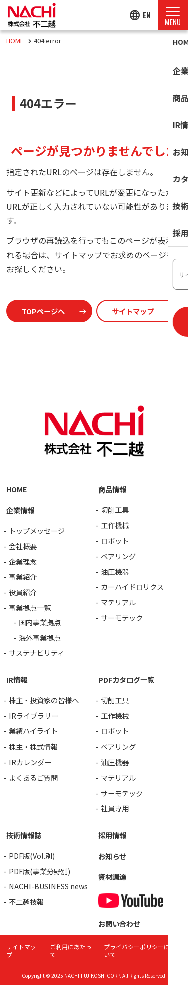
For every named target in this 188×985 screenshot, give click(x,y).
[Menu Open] (173, 15)
